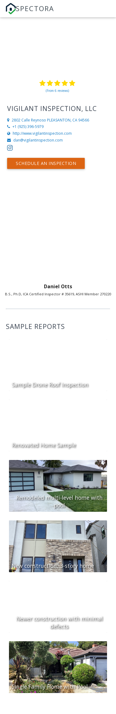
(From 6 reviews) (57, 90)
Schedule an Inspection (46, 163)
